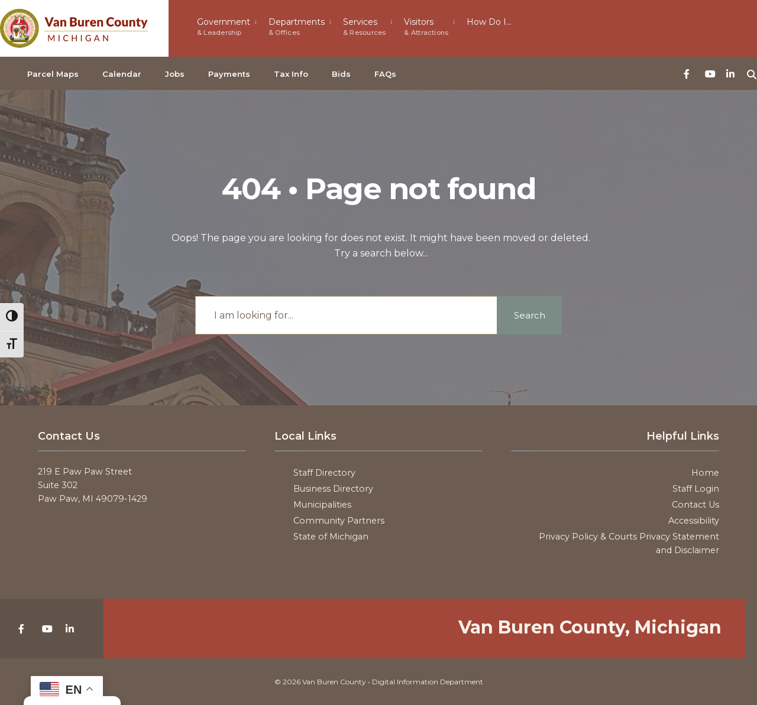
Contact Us (695, 504)
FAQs (385, 74)
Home (705, 472)
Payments (229, 74)
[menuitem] (228, 25)
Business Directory (333, 488)
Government (223, 27)
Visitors (426, 27)
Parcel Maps (53, 74)
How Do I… (489, 22)
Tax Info (291, 74)
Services (364, 27)
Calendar (121, 74)
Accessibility (693, 520)
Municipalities (322, 504)
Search (529, 315)
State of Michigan (330, 536)
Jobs (175, 74)
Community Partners (338, 520)
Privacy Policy (568, 536)
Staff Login (695, 488)
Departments (296, 27)
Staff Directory (324, 472)
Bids (341, 74)
